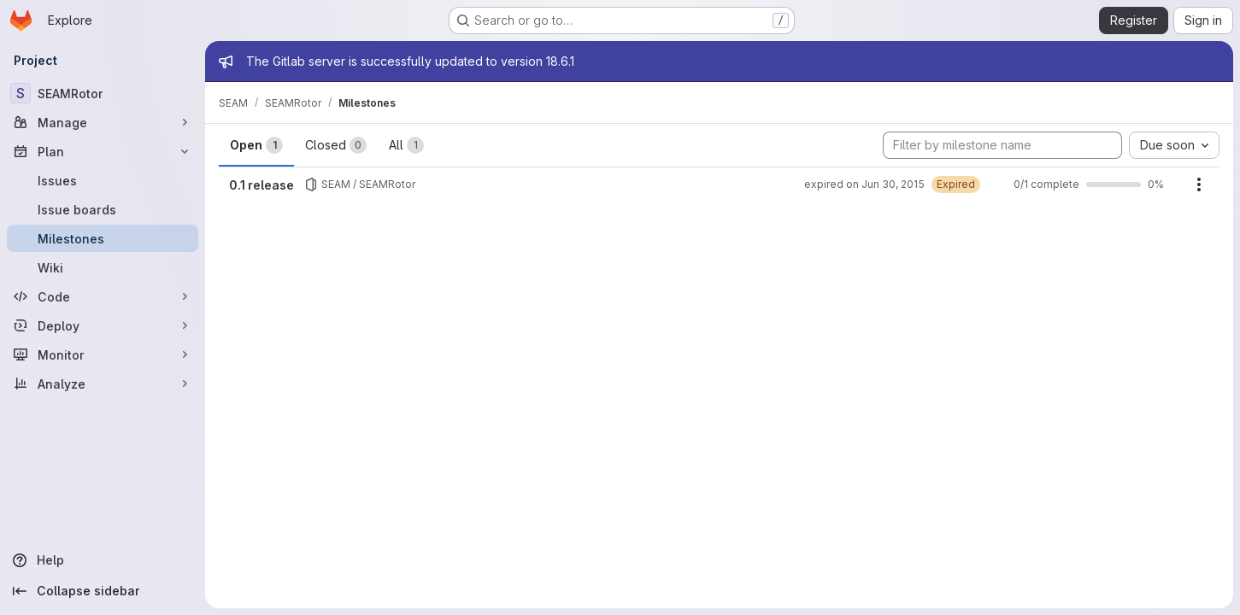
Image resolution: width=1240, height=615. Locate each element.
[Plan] (102, 151)
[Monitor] (102, 354)
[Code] (102, 296)
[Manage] (102, 122)
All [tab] (406, 145)
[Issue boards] (102, 209)
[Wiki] (102, 267)
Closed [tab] (336, 145)
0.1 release (261, 185)
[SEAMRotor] (102, 93)
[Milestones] (102, 238)
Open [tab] (256, 145)
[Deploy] (102, 325)
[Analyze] (102, 383)
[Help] (102, 560)
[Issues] (102, 180)
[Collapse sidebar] (102, 591)
